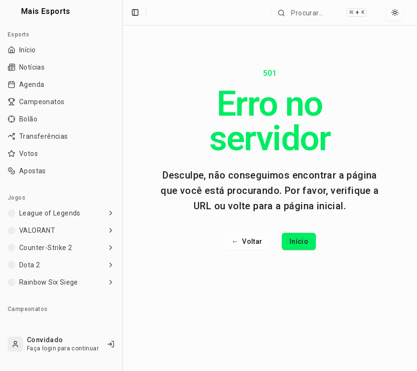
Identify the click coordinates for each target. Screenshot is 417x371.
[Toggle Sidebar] (122, 185)
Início (299, 241)
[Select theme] (395, 12)
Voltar (247, 241)
